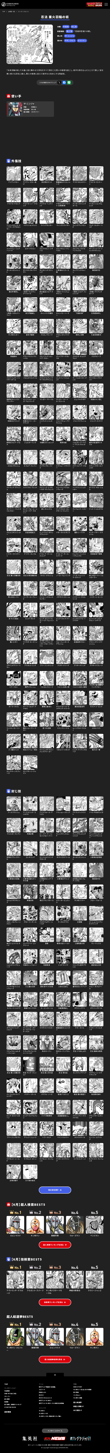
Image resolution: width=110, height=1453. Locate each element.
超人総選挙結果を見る (55, 1359)
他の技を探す (55, 1190)
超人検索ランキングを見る (55, 1245)
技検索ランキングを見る (55, 1302)
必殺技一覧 (11, 11)
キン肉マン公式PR (55, 1431)
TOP (3, 11)
